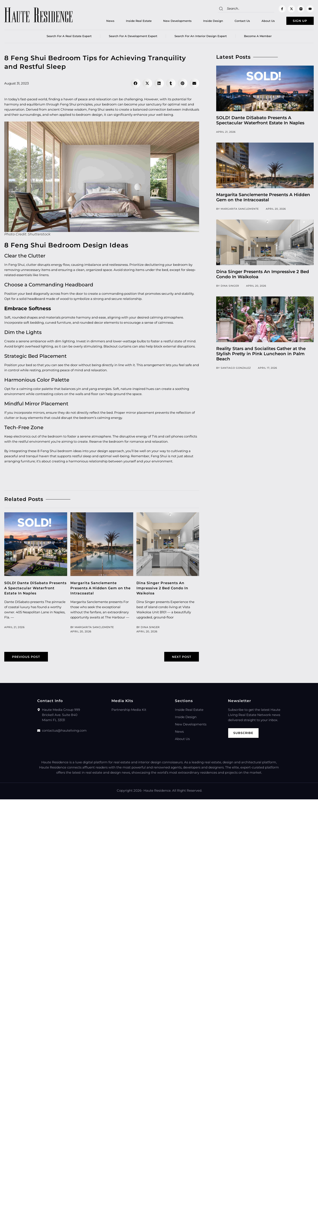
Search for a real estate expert (69, 37)
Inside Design (204, 21)
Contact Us (233, 21)
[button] (135, 85)
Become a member (258, 37)
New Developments (168, 21)
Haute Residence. (157, 793)
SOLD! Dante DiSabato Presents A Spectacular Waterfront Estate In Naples (33, 589)
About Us (259, 21)
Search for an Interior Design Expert (201, 37)
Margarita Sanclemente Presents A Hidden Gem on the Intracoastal (98, 589)
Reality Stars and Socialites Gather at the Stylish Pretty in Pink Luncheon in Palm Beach (261, 355)
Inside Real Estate (130, 21)
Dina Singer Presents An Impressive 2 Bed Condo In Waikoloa (164, 589)
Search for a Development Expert (133, 37)
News (101, 21)
